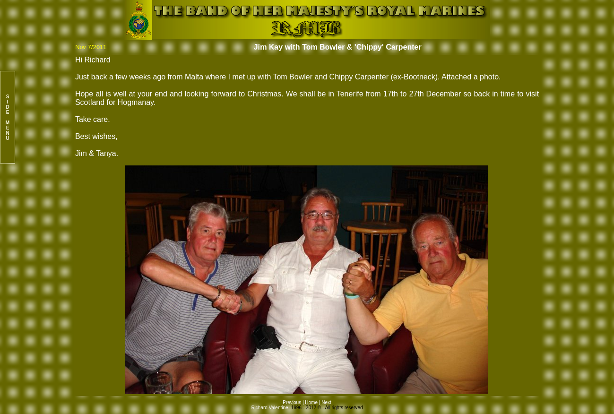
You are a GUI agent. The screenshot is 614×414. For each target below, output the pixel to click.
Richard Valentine (269, 407)
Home (311, 402)
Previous (293, 402)
